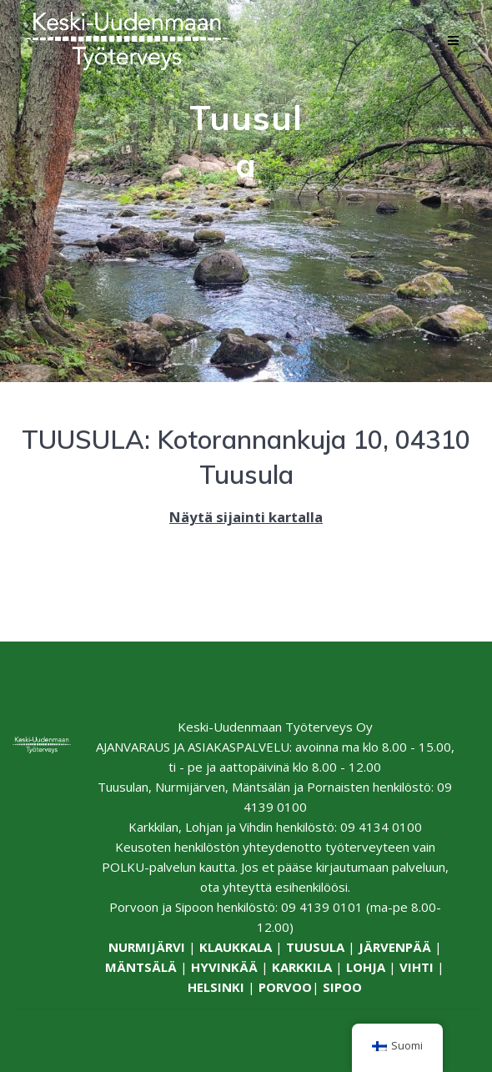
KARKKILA (302, 967)
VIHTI (416, 967)
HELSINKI (216, 987)
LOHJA (365, 967)
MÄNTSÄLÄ (141, 967)
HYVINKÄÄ (224, 967)
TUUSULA (315, 947)
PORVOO (285, 987)
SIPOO (342, 987)
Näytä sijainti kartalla (246, 516)
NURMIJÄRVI (146, 947)
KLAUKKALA (235, 947)
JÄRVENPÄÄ (395, 947)
